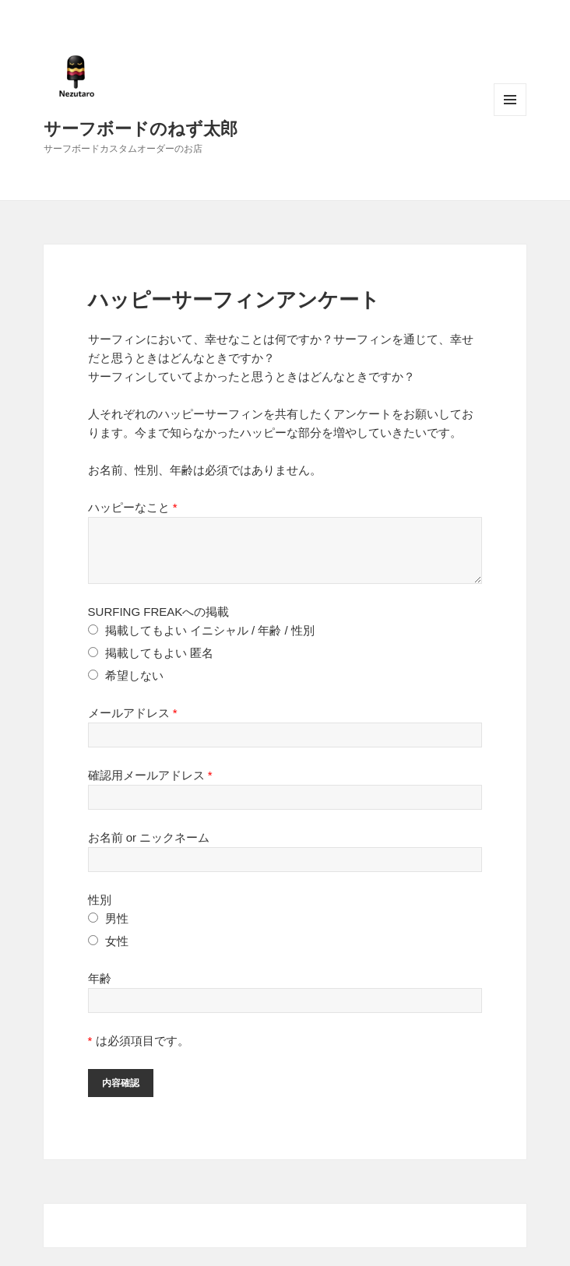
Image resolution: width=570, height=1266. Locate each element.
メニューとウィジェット (510, 99)
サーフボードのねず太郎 (141, 127)
